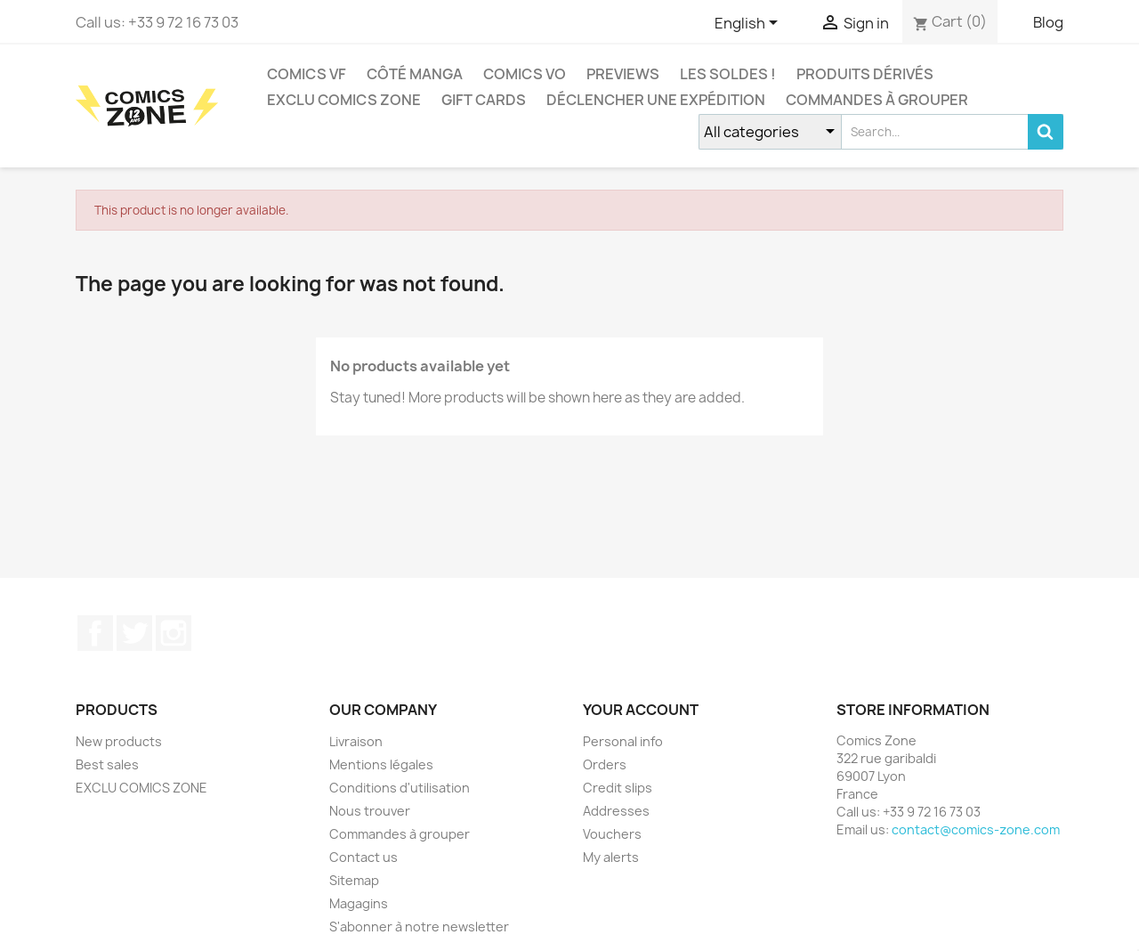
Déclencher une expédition (655, 100)
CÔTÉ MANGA (415, 74)
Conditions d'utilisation (399, 787)
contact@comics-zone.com (976, 829)
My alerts (611, 857)
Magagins (358, 903)
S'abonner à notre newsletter (419, 926)
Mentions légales (381, 764)
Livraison (356, 741)
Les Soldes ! (728, 74)
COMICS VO (524, 74)
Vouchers (612, 833)
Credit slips (617, 787)
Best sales (107, 764)
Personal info (623, 741)
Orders (604, 764)
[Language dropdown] (749, 24)
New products (119, 741)
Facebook (95, 633)
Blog (1048, 22)
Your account (641, 709)
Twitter (134, 633)
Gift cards (483, 100)
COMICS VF (306, 74)
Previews (622, 74)
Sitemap (354, 880)
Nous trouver (369, 810)
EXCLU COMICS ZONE (344, 100)
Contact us (363, 857)
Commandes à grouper (877, 100)
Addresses (616, 810)
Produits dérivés (864, 74)
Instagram (173, 633)
